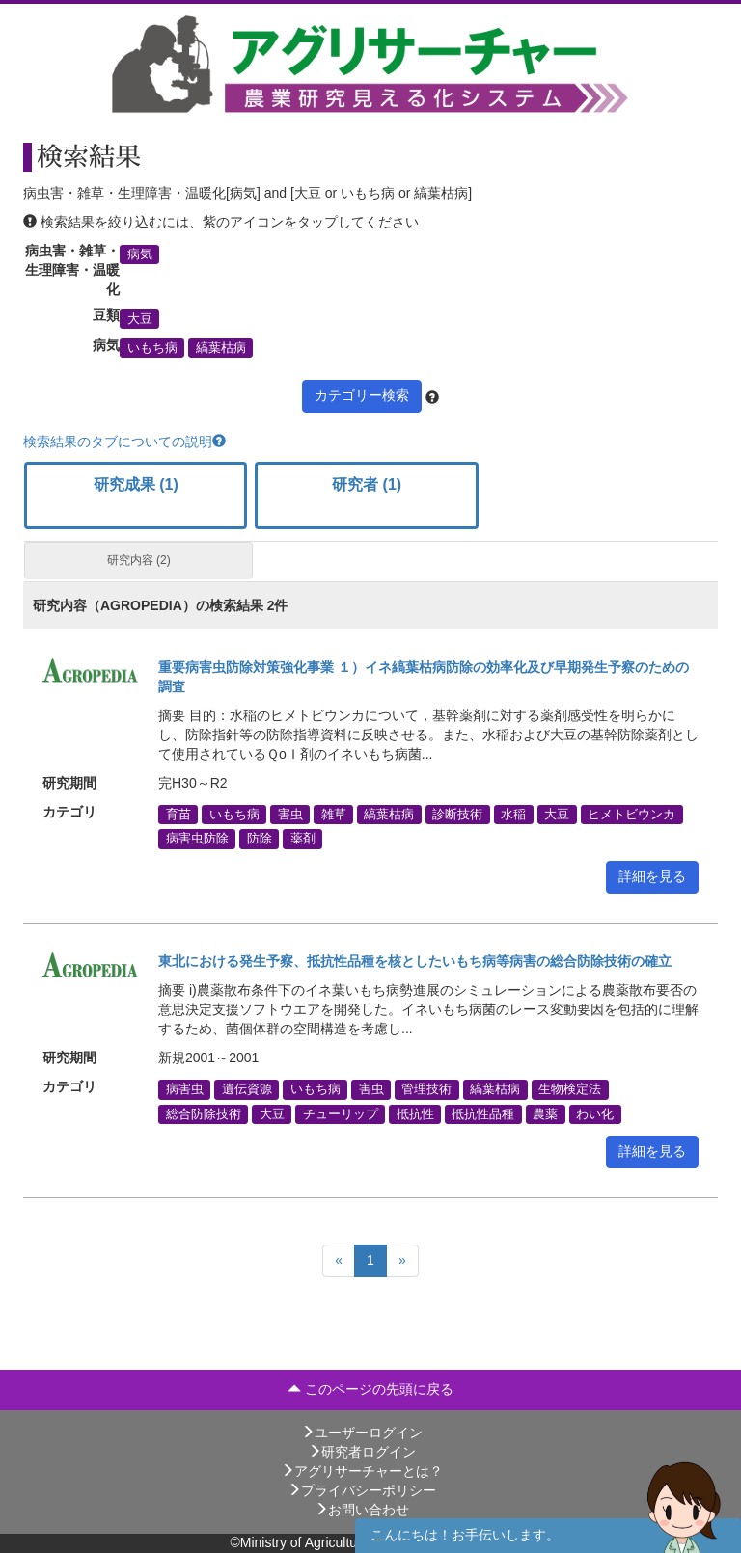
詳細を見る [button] (652, 876)
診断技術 (457, 814)
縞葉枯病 (221, 348)
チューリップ (340, 1113)
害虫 (290, 814)
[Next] (402, 1261)
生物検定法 (569, 1089)
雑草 (333, 814)
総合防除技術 (203, 1113)
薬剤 (303, 838)
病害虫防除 (197, 838)
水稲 (513, 814)
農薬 (545, 1113)
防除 (259, 838)
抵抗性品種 (483, 1113)
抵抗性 (415, 1113)
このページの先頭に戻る (370, 1389)
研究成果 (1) (136, 484)
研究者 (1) (366, 484)
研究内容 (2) (139, 560)
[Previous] (338, 1261)
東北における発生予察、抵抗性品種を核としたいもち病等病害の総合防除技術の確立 (415, 961)
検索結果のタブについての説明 (124, 441)
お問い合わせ (362, 1509)
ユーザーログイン (362, 1432)
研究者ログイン (362, 1451)
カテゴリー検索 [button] (362, 395)
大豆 (139, 318)
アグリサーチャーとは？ (362, 1471)
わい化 (595, 1113)
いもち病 (152, 348)
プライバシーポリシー (362, 1490)
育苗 (178, 814)
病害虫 (185, 1089)
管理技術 (426, 1089)
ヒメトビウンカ (631, 814)
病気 (139, 253)
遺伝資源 (247, 1089)
